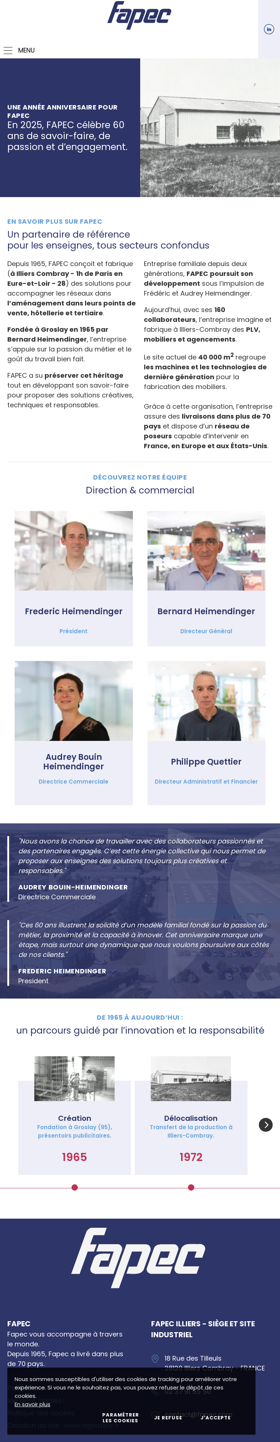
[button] (266, 1124)
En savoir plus (32, 1404)
